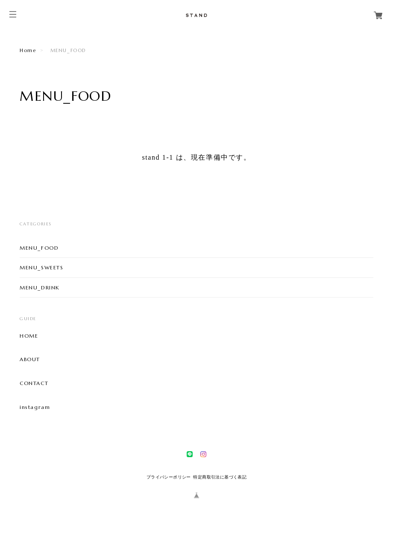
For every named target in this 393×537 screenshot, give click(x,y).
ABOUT (30, 359)
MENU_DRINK (40, 287)
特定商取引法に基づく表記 (219, 477)
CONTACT (34, 383)
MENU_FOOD (39, 248)
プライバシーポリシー (169, 477)
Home (28, 50)
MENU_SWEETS (42, 267)
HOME (29, 336)
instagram (35, 407)
